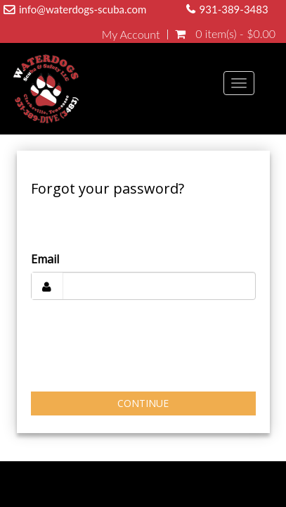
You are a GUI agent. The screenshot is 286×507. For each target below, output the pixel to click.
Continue (143, 403)
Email (45, 259)
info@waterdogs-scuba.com (82, 9)
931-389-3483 (234, 9)
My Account (131, 34)
